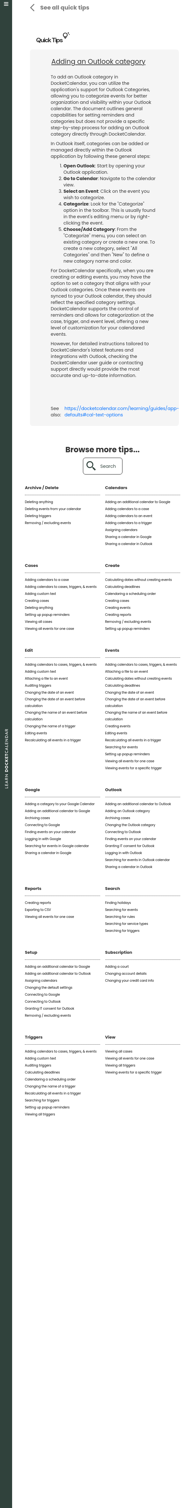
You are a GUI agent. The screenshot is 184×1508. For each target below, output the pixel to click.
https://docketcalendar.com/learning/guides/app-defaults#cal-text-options (121, 411)
